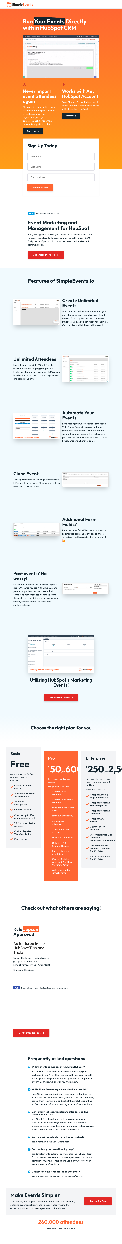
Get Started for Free (46, 254)
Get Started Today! (61, 697)
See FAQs (71, 115)
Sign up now (33, 131)
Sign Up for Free (98, 1201)
